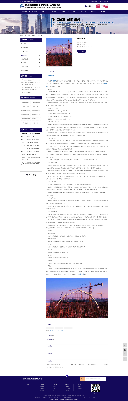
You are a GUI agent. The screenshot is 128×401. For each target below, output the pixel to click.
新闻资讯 (44, 11)
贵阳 (58, 399)
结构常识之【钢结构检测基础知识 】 (55, 367)
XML (107, 1)
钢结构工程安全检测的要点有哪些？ (87, 364)
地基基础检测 (24, 47)
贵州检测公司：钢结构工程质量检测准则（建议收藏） (31, 85)
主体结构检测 (24, 51)
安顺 (62, 399)
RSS (105, 1)
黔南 (71, 399)
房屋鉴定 (23, 63)
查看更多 (67, 390)
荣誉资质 (42, 390)
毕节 (60, 399)
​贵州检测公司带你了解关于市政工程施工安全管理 (31, 87)
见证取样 (23, 43)
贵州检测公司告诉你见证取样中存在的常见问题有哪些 (31, 80)
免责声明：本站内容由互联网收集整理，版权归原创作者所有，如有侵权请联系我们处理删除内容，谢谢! (64, 395)
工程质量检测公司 (26, 118)
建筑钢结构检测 (25, 102)
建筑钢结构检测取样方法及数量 (54, 364)
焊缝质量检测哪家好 (25, 114)
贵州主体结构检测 (69, 397)
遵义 (64, 399)
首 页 (29, 35)
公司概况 (42, 386)
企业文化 (42, 388)
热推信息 (93, 1)
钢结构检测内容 (50, 328)
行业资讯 (54, 388)
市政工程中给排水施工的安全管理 (29, 89)
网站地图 (101, 1)
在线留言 (93, 11)
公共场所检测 (24, 70)
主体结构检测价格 (36, 114)
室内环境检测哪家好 (25, 110)
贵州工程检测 (63, 397)
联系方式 (103, 11)
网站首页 (24, 11)
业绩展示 (64, 11)
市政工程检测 (24, 59)
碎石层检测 (36, 123)
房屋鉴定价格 (36, 106)
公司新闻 (54, 386)
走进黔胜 (34, 11)
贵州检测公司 (58, 397)
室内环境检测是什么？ (27, 92)
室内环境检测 (24, 66)
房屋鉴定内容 (26, 106)
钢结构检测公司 (68, 328)
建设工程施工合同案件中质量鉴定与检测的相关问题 (31, 82)
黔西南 (76, 399)
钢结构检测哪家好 (36, 110)
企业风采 (83, 11)
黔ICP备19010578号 (78, 397)
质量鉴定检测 (26, 123)
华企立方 (95, 397)
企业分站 (97, 1)
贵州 (56, 399)
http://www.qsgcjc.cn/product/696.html (57, 330)
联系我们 (80, 384)
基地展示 (73, 11)
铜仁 (66, 399)
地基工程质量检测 (36, 118)
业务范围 (54, 11)
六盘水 (68, 399)
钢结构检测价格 (36, 102)
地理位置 (80, 388)
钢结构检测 (39, 35)
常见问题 (54, 390)
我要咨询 (81, 51)
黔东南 (73, 399)
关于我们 (42, 384)
